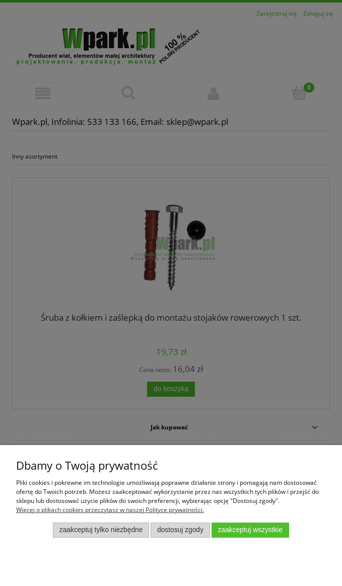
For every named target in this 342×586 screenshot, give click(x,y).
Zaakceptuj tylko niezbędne (101, 530)
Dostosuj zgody (180, 530)
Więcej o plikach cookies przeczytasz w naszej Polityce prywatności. (110, 509)
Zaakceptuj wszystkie (250, 530)
